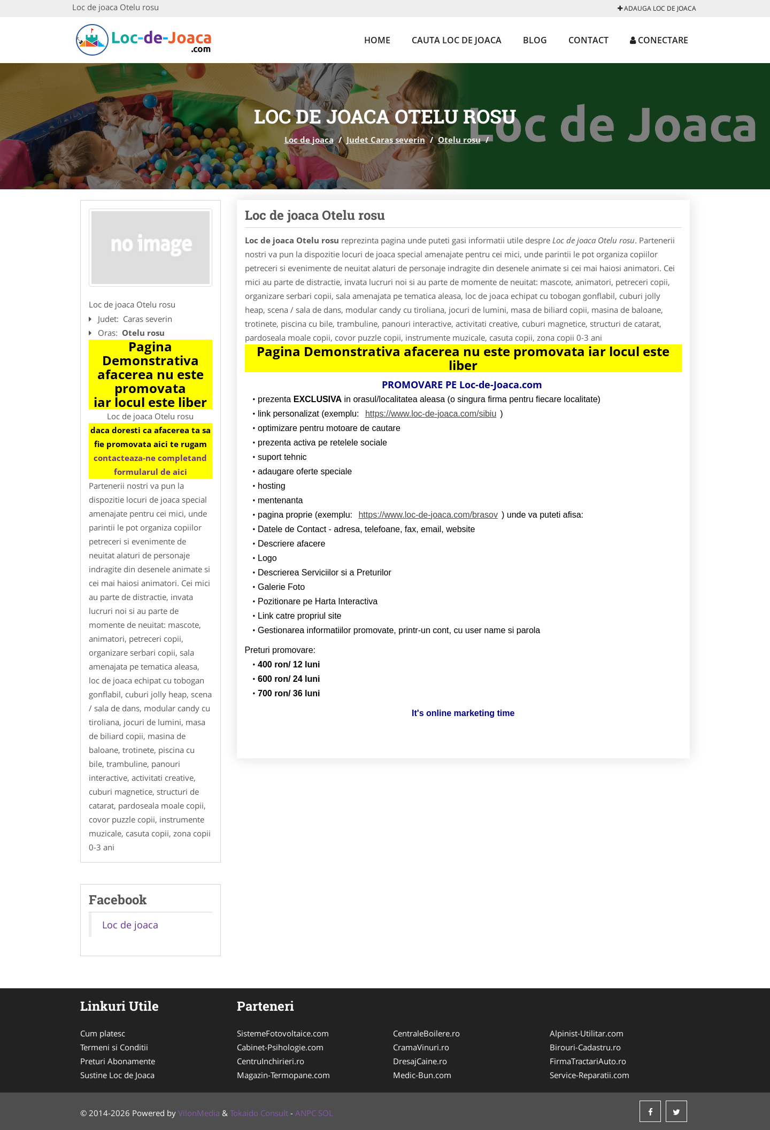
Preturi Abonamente (117, 1061)
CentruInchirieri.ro (270, 1061)
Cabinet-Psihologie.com (280, 1047)
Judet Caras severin (385, 139)
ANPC (305, 1113)
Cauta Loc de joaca (457, 40)
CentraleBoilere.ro (426, 1033)
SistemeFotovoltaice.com (283, 1033)
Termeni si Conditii (114, 1047)
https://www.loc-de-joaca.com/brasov (428, 514)
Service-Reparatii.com (589, 1075)
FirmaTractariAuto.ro (588, 1061)
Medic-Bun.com (422, 1075)
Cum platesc (102, 1033)
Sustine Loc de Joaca (117, 1075)
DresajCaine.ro (420, 1061)
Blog (535, 40)
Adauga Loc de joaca (657, 8)
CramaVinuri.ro (421, 1047)
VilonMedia (199, 1113)
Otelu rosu (459, 139)
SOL (325, 1113)
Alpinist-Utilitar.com (586, 1033)
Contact (588, 40)
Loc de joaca (309, 139)
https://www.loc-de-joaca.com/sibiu (430, 413)
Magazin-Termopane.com (283, 1075)
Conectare (659, 40)
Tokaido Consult (259, 1113)
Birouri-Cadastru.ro (585, 1047)
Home (377, 40)
